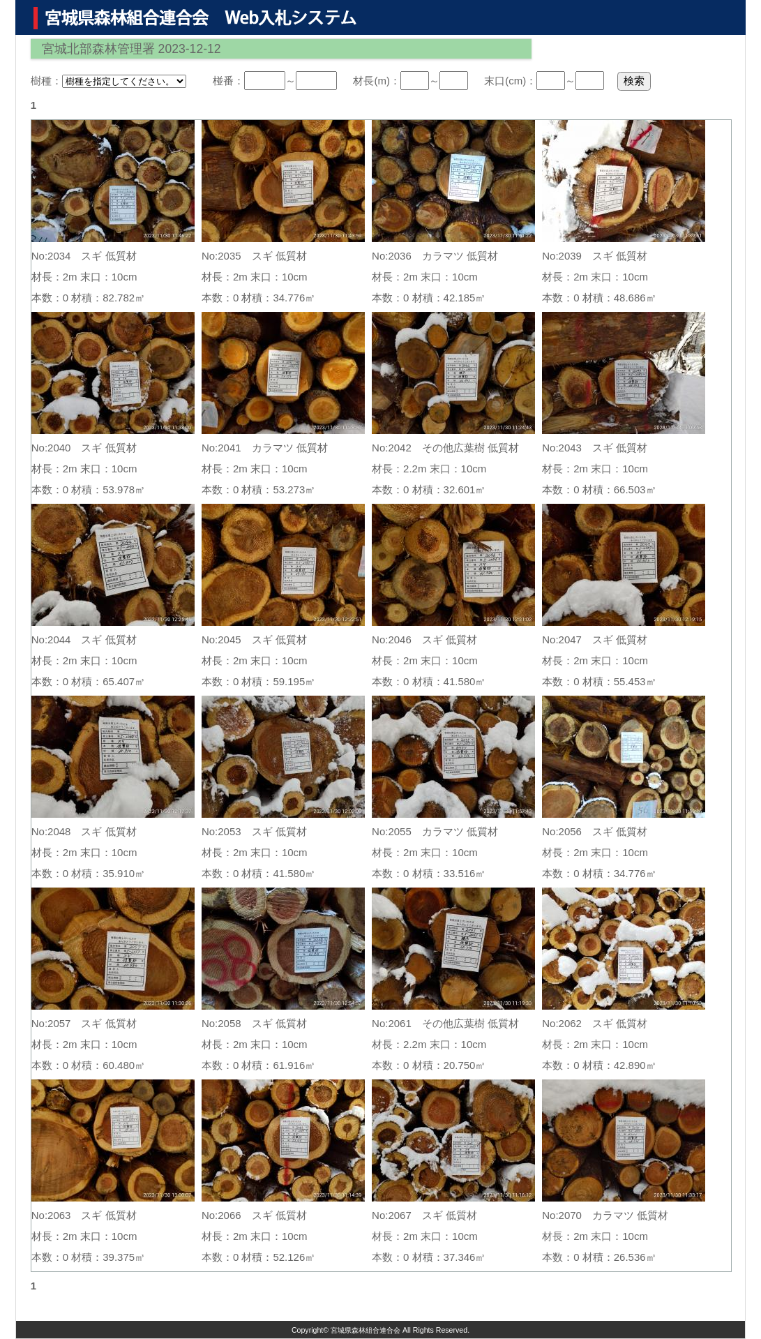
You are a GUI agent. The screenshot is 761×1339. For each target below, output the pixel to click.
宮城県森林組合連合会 (365, 1330)
